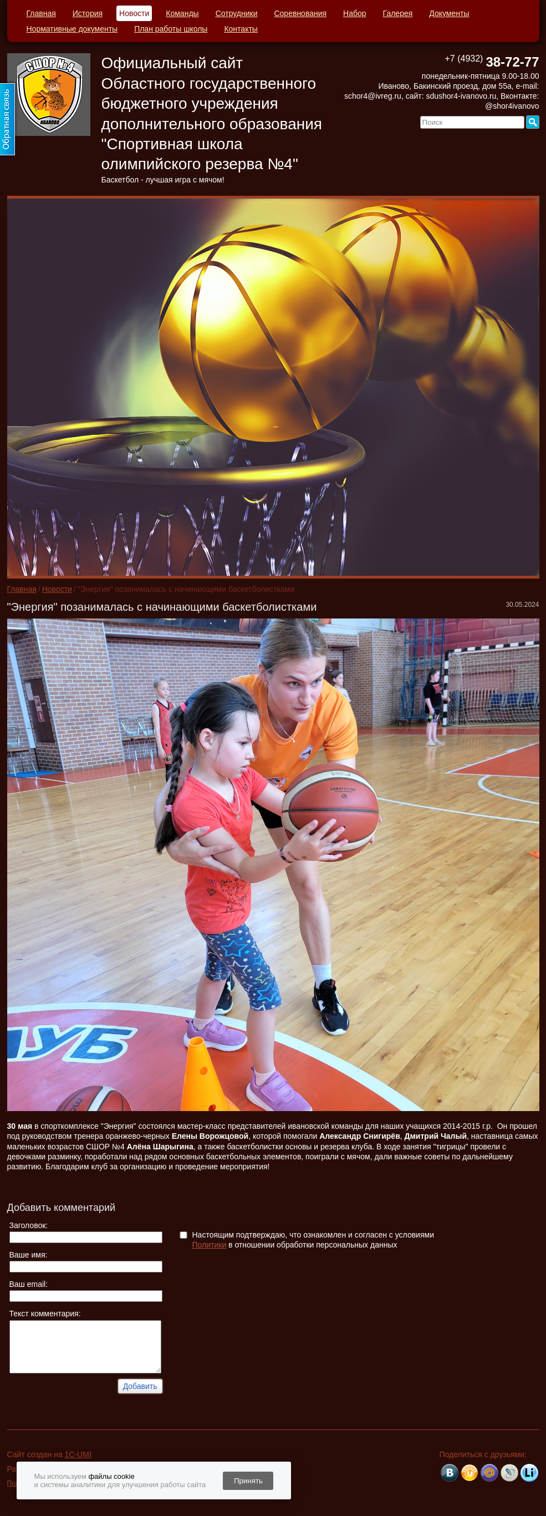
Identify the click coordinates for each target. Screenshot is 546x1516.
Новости (134, 13)
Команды (182, 13)
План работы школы (170, 28)
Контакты (240, 28)
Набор (354, 13)
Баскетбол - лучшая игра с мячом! (162, 179)
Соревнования (300, 13)
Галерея (398, 13)
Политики (209, 1244)
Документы (449, 13)
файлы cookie (111, 1476)
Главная (41, 13)
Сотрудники (237, 13)
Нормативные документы (72, 28)
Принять (248, 1481)
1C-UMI (78, 1454)
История (88, 13)
